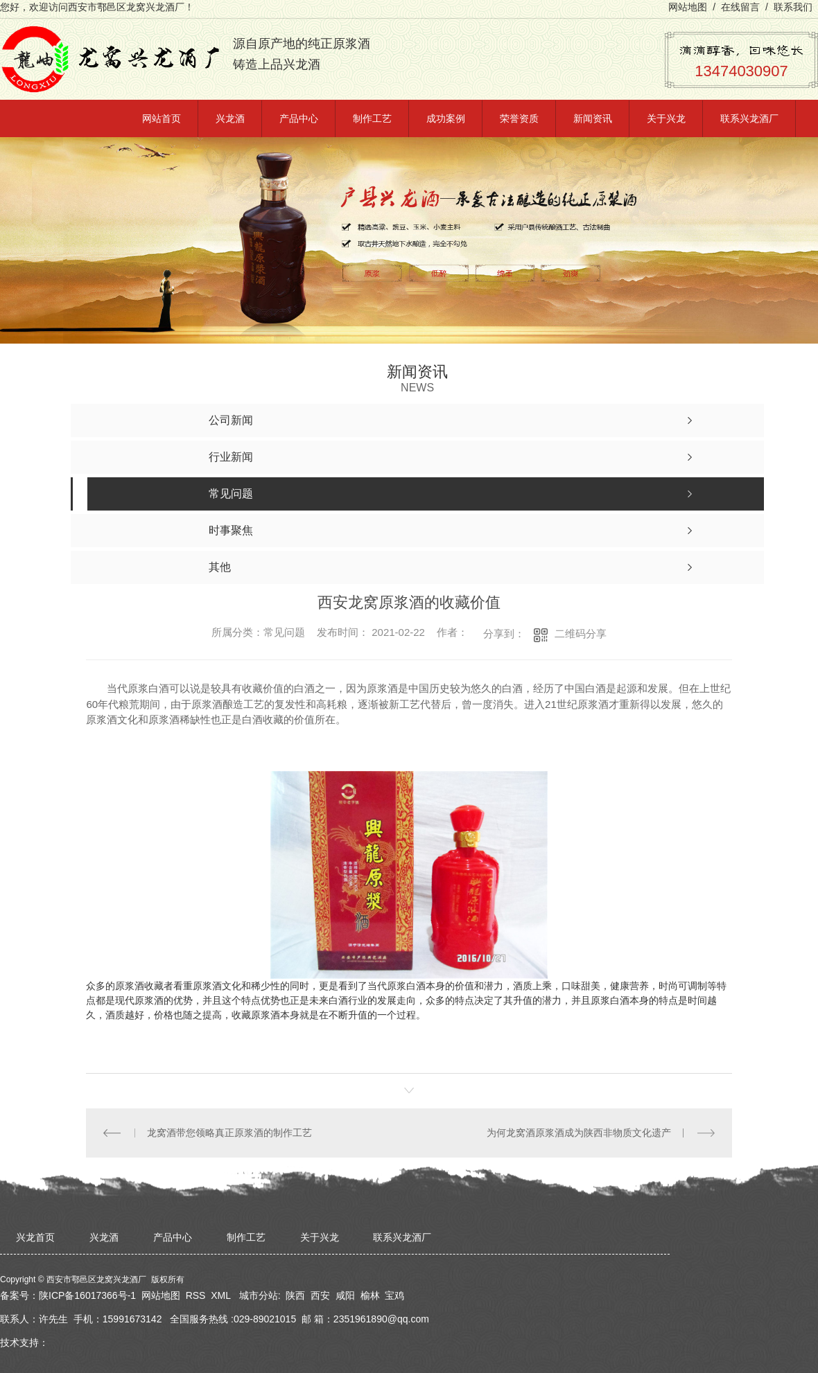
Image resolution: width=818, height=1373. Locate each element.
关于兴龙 (666, 118)
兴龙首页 (35, 1237)
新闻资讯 (592, 118)
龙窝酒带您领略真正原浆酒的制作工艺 (229, 1132)
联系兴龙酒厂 (749, 118)
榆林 (370, 1295)
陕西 (295, 1295)
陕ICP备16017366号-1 (87, 1295)
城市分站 (258, 1295)
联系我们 (793, 6)
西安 (320, 1295)
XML (221, 1295)
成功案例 (445, 118)
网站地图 (687, 6)
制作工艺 (372, 118)
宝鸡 (394, 1295)
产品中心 (298, 118)
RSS (196, 1295)
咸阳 (345, 1295)
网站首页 (161, 118)
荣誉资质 (519, 118)
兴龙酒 (230, 118)
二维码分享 (581, 633)
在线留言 (740, 6)
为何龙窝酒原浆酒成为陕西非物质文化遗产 (579, 1132)
